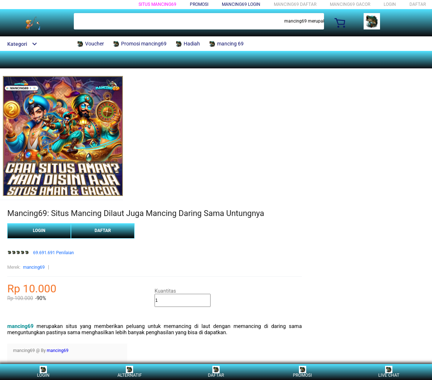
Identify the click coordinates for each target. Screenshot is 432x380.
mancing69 (34, 267)
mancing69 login (241, 4)
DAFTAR (417, 4)
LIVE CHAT (388, 372)
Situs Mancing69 (157, 4)
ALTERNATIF (129, 372)
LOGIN (390, 4)
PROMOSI (302, 372)
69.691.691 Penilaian (53, 253)
